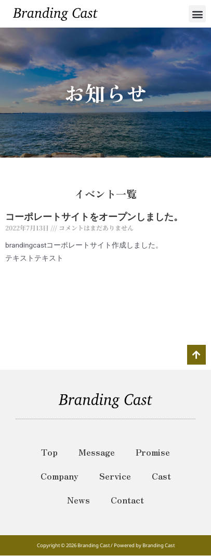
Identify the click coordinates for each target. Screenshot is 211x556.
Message (96, 452)
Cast (161, 476)
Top (49, 452)
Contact (127, 500)
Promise (153, 452)
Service (115, 476)
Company (59, 476)
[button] (197, 13)
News (78, 500)
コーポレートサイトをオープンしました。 (94, 216)
